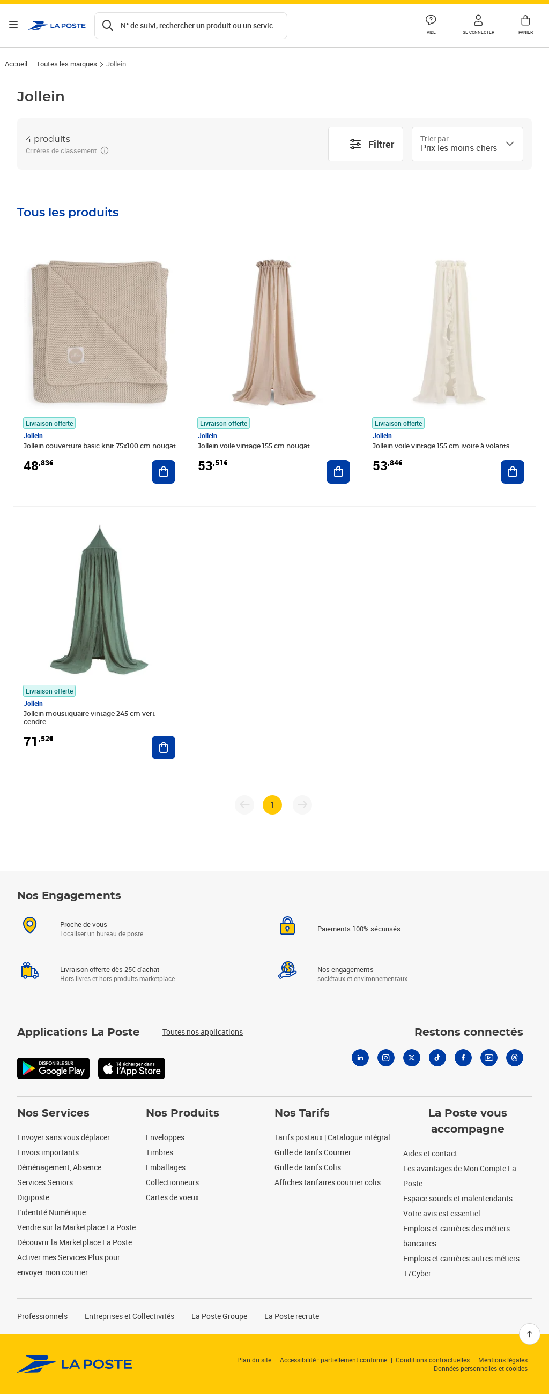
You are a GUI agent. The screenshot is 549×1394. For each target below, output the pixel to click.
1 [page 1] (272, 805)
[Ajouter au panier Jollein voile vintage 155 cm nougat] (338, 472)
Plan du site (254, 1359)
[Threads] (514, 1070)
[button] (478, 25)
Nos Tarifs (302, 1113)
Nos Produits (182, 1113)
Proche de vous (83, 937)
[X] (411, 1070)
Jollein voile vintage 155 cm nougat (254, 446)
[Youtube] (489, 1070)
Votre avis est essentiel (441, 1213)
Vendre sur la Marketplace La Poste (76, 1227)
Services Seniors (45, 1182)
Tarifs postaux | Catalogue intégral (332, 1137)
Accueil (16, 64)
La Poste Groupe (219, 1316)
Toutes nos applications (202, 1044)
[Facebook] (463, 1070)
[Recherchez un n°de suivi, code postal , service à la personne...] (192, 25)
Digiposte (33, 1197)
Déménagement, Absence (59, 1167)
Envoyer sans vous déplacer (63, 1137)
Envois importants (48, 1152)
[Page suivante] (302, 805)
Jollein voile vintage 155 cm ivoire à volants (441, 446)
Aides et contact (430, 1153)
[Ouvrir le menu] (15, 25)
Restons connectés (468, 1045)
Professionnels (42, 1316)
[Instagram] (386, 1070)
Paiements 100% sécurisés (358, 941)
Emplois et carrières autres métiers (461, 1258)
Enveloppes (165, 1137)
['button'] (58, 25)
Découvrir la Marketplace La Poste (74, 1242)
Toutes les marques (66, 64)
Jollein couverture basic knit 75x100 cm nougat (100, 446)
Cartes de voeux (172, 1197)
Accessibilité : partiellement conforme (333, 1359)
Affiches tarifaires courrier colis (327, 1182)
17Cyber (417, 1273)
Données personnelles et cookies (481, 1368)
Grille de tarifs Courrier (312, 1152)
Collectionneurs (172, 1182)
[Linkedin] (360, 1070)
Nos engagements (345, 982)
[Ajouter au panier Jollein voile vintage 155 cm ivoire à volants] (512, 472)
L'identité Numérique (51, 1212)
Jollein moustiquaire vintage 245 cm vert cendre (89, 718)
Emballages (166, 1167)
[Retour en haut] (529, 1334)
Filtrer (371, 144)
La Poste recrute (291, 1316)
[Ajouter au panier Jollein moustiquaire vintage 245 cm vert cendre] (163, 747)
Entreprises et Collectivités (129, 1316)
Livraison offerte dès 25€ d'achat (110, 982)
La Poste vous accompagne (467, 1121)
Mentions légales (503, 1359)
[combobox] (459, 148)
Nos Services (53, 1113)
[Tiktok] (437, 1070)
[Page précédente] (244, 805)
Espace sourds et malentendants (458, 1198)
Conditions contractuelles (433, 1359)
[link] (74, 1364)
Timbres (159, 1152)
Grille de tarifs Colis (307, 1167)
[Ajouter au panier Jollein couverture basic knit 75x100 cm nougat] (163, 472)
